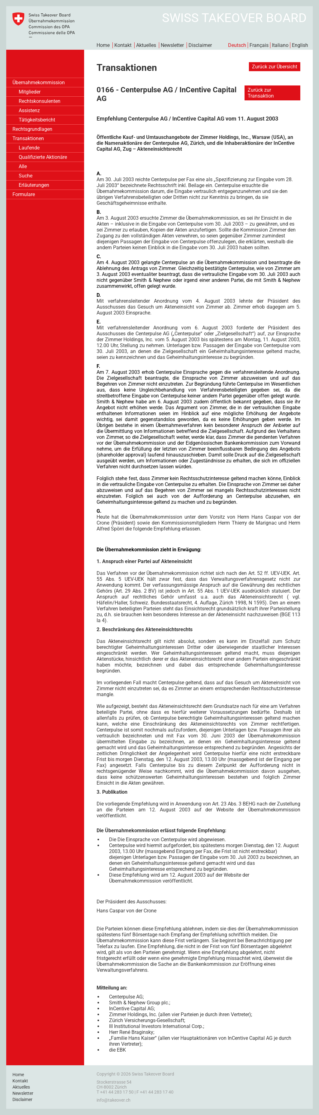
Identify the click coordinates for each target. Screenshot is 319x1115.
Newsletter (172, 45)
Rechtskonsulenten (39, 101)
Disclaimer (200, 45)
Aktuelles (146, 45)
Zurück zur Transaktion (261, 93)
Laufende (29, 148)
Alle (23, 166)
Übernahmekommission (38, 82)
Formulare (23, 194)
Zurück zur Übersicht (274, 67)
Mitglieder (29, 92)
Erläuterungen (34, 185)
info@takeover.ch (114, 1100)
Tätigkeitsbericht (37, 120)
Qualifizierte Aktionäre (43, 157)
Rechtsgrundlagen (32, 129)
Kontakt (122, 45)
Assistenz (29, 110)
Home (103, 45)
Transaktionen (28, 138)
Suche (25, 176)
